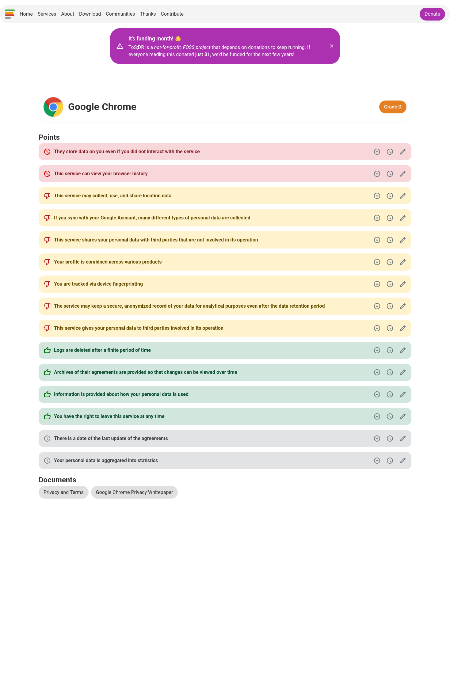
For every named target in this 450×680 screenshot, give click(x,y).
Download (90, 14)
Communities (120, 14)
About (67, 14)
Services (47, 14)
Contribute (172, 14)
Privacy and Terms (64, 492)
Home (26, 14)
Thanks (148, 14)
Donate (432, 14)
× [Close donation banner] (332, 46)
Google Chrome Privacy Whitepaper (134, 492)
